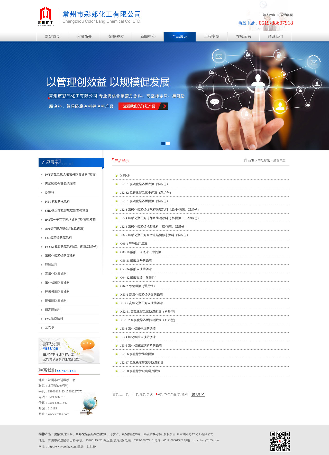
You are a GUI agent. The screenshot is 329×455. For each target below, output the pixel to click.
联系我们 (275, 37)
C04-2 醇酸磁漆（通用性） (138, 286)
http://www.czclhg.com (62, 446)
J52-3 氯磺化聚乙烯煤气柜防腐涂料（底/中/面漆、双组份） (160, 209)
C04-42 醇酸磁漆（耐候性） (139, 277)
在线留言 (243, 37)
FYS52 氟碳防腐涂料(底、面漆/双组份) (71, 246)
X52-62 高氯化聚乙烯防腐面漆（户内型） (148, 320)
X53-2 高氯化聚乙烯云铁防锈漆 (141, 303)
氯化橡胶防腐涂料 (57, 283)
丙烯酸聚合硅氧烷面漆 (60, 183)
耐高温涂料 (52, 310)
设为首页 (287, 15)
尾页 (143, 394)
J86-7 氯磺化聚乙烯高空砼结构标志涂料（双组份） (155, 235)
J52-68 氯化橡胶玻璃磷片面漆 (140, 371)
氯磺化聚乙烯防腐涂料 (60, 255)
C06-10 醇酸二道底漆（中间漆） (142, 252)
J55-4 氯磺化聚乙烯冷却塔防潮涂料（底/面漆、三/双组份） (160, 218)
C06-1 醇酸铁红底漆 (133, 243)
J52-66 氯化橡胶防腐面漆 (137, 354)
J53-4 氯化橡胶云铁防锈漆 (138, 337)
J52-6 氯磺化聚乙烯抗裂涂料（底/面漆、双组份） (153, 226)
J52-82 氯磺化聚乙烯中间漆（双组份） (146, 192)
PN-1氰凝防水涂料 (57, 201)
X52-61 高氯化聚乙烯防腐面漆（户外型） (148, 311)
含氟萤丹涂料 (63, 434)
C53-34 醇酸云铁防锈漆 (136, 269)
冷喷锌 (49, 192)
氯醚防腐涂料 (131, 434)
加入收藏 (269, 15)
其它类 (49, 328)
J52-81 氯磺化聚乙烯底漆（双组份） (145, 184)
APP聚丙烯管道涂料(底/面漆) (64, 228)
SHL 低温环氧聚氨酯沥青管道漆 (66, 210)
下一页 (134, 394)
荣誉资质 (116, 37)
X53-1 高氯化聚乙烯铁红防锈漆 (141, 294)
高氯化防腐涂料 (56, 274)
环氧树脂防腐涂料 (57, 292)
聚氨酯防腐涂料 (56, 301)
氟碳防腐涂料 (152, 434)
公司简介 (84, 37)
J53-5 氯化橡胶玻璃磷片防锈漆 (141, 345)
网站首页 (52, 37)
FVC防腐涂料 (54, 319)
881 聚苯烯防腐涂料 (58, 237)
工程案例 (212, 37)
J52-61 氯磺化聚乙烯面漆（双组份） (145, 201)
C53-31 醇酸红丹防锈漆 (136, 260)
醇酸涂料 (51, 265)
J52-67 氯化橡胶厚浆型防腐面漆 (141, 362)
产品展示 (180, 37)
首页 (251, 160)
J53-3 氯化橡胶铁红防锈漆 (138, 328)
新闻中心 (148, 37)
